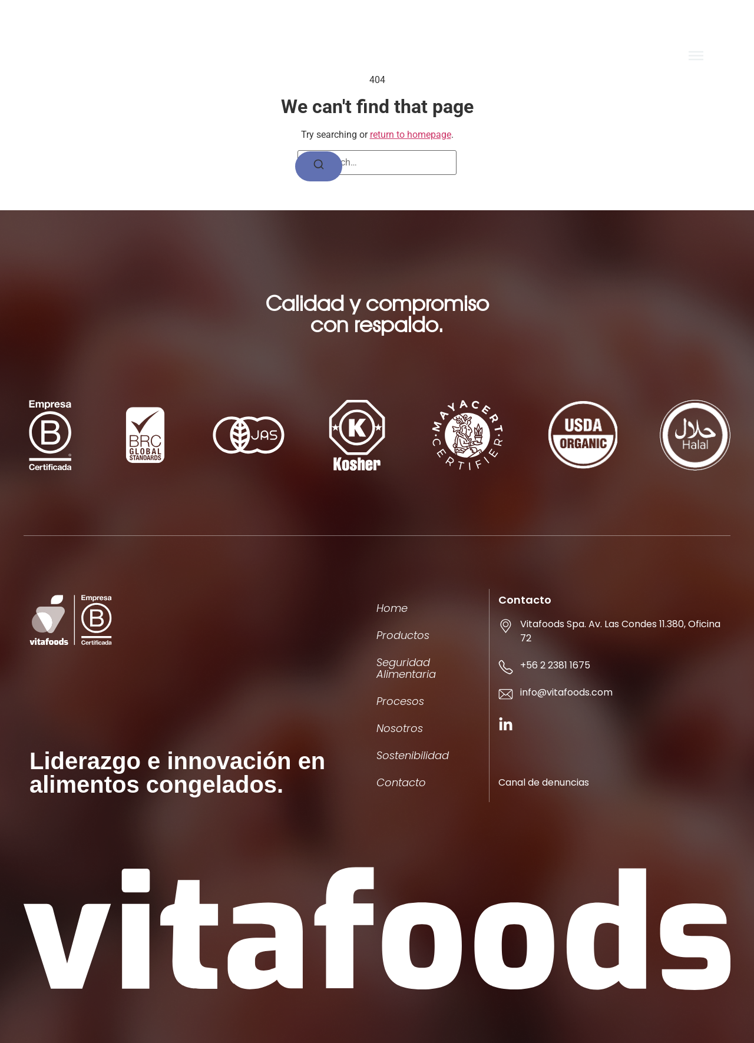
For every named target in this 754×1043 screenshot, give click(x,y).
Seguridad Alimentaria (406, 668)
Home (392, 608)
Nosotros (399, 728)
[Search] (318, 166)
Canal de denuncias (543, 782)
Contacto (401, 782)
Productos (402, 635)
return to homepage (410, 134)
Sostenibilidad (412, 755)
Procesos (400, 701)
